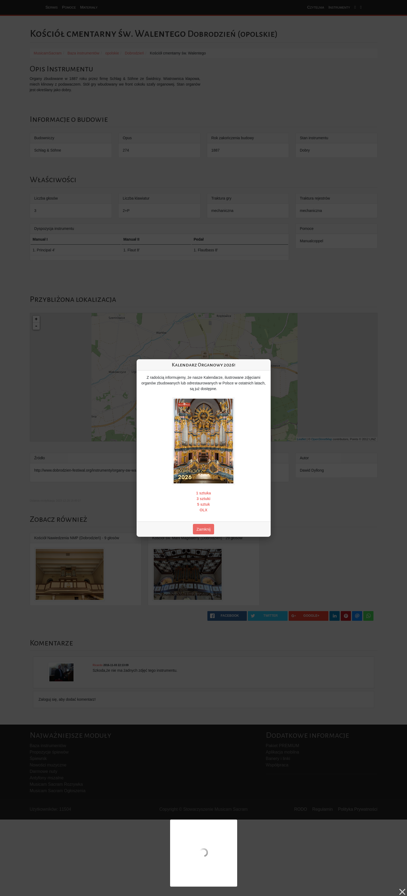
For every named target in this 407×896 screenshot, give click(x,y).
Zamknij (203, 529)
